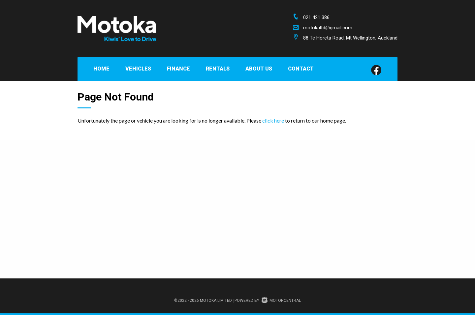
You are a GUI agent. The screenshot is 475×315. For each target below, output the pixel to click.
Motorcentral (281, 300)
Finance (178, 69)
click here (273, 120)
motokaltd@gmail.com (327, 28)
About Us (258, 69)
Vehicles (138, 69)
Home (101, 69)
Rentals (218, 69)
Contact (301, 69)
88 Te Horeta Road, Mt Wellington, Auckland (350, 38)
